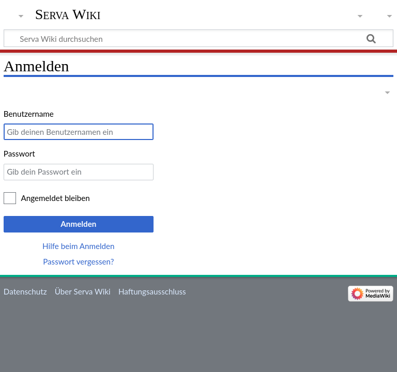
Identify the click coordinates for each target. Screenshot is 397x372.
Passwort (19, 153)
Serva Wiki (68, 14)
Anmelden (78, 223)
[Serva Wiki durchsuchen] (198, 38)
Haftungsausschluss (152, 291)
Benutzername (29, 113)
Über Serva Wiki (83, 291)
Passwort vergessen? (78, 261)
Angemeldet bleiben (55, 198)
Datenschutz (25, 291)
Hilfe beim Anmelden (78, 246)
